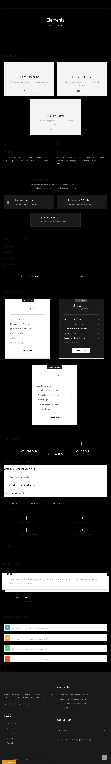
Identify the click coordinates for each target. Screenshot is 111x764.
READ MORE (29, 90)
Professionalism (39, 180)
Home (50, 26)
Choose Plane (28, 351)
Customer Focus (66, 152)
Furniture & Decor (55, 116)
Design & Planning (29, 77)
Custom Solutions (82, 77)
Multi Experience (13, 152)
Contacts (63, 687)
